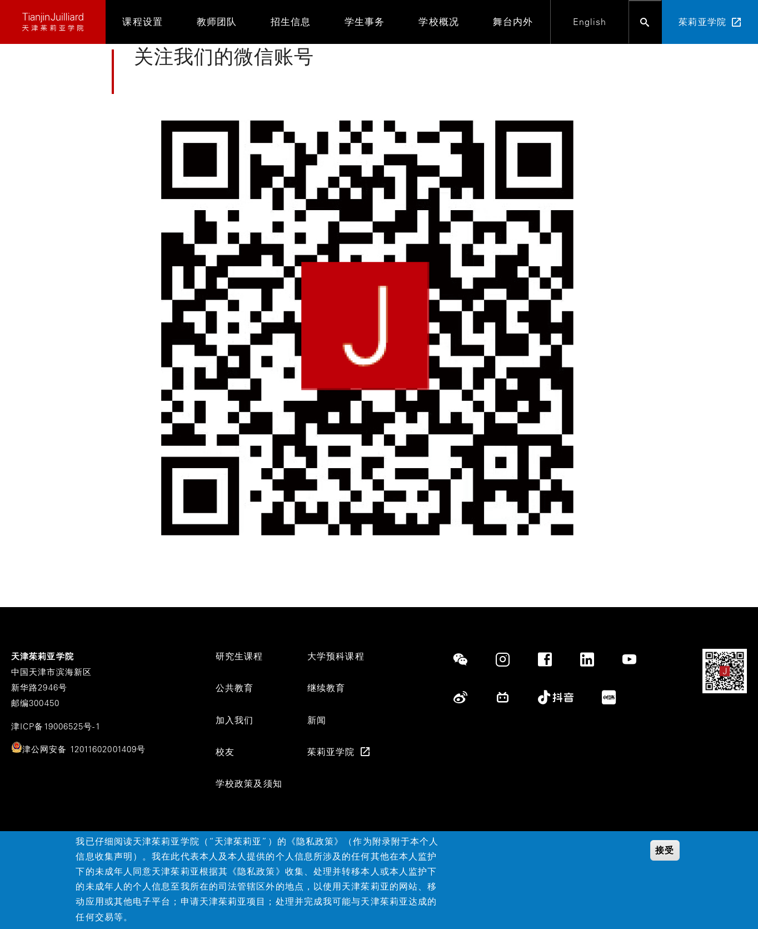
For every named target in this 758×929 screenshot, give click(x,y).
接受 (664, 850)
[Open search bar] (645, 22)
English (590, 21)
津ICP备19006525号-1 (56, 726)
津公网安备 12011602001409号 (84, 749)
